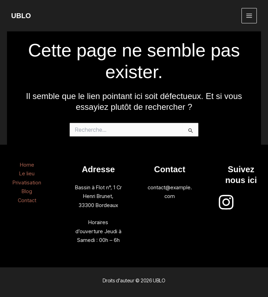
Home (27, 164)
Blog (27, 191)
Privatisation (27, 182)
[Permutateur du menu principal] (249, 16)
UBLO (21, 16)
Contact (27, 200)
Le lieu (27, 173)
